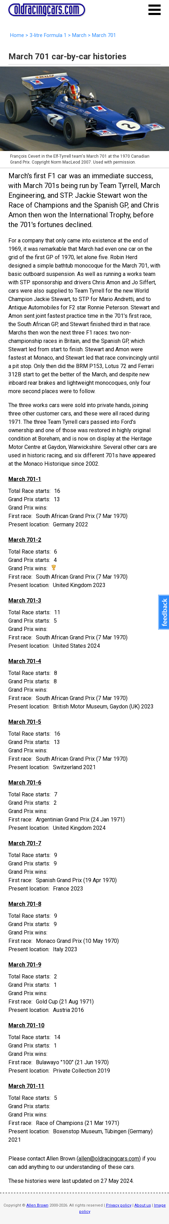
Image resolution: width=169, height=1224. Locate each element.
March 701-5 (24, 722)
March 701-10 (26, 1025)
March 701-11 (26, 1086)
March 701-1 (24, 479)
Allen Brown (37, 1205)
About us (143, 1205)
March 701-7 (24, 843)
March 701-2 (24, 539)
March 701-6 (24, 782)
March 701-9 (24, 964)
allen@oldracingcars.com (108, 1158)
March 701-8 (24, 904)
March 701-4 (24, 661)
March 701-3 (24, 600)
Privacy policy (118, 1205)
